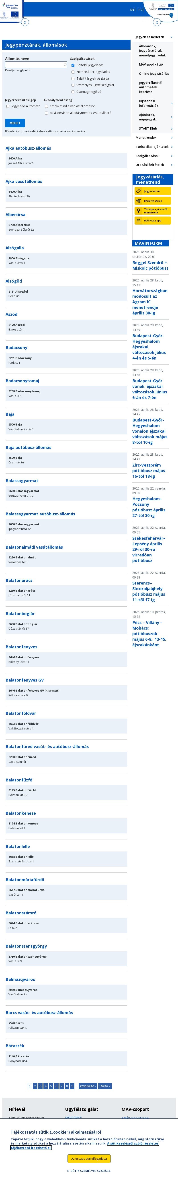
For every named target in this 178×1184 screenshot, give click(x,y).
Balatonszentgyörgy (26, 946)
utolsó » (105, 1086)
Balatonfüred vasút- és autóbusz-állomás (47, 746)
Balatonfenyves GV (25, 680)
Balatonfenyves (21, 646)
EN (132, 10)
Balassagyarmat (22, 480)
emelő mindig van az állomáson (73, 106)
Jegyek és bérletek (150, 37)
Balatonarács (19, 580)
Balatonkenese (21, 813)
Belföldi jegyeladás (90, 65)
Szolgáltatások (82, 58)
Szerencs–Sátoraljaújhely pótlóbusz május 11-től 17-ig (148, 591)
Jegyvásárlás (152, 191)
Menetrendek (146, 137)
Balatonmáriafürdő (25, 879)
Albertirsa (15, 214)
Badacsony (16, 347)
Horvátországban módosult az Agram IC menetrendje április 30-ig (150, 302)
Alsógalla (15, 247)
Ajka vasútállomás (24, 181)
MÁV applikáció (151, 64)
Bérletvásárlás (153, 200)
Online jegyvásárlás (154, 73)
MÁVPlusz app (152, 220)
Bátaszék (15, 1045)
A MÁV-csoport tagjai (135, 1118)
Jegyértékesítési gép (20, 100)
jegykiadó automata (25, 106)
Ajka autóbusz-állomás (28, 148)
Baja (10, 414)
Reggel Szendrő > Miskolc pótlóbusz (150, 265)
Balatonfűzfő (19, 780)
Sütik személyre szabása (90, 1175)
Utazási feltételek (150, 165)
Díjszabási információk (148, 103)
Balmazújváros (20, 979)
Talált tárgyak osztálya (92, 78)
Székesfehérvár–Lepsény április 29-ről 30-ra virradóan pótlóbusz (149, 549)
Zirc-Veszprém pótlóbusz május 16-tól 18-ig (148, 470)
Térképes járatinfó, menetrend (156, 210)
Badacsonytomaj (22, 380)
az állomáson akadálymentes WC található (80, 113)
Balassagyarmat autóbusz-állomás (40, 514)
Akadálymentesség (58, 100)
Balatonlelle (18, 846)
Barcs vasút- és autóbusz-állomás (39, 1012)
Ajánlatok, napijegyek (147, 117)
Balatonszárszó (21, 912)
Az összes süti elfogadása (89, 1162)
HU (141, 10)
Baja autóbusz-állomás (28, 447)
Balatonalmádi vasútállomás (34, 547)
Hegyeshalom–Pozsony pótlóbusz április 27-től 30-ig (148, 507)
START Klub (148, 128)
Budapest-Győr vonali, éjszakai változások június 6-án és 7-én (149, 389)
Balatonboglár (20, 613)
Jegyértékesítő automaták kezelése (150, 87)
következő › (88, 1086)
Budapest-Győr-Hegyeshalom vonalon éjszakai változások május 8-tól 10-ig (149, 431)
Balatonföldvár (21, 713)
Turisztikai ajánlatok (152, 147)
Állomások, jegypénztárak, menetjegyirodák (152, 51)
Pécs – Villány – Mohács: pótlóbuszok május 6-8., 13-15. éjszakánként (149, 633)
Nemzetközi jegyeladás (93, 72)
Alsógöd (14, 281)
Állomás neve (17, 58)
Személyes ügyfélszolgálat (95, 85)
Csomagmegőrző (88, 91)
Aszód (11, 314)
